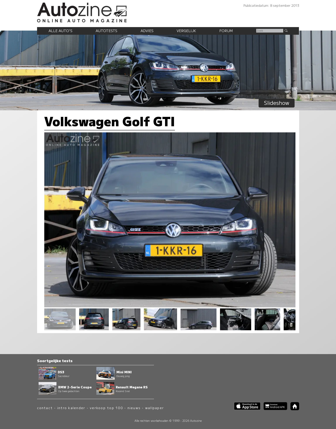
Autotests (106, 30)
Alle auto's (60, 30)
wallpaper (154, 407)
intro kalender (71, 407)
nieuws (134, 407)
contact (45, 407)
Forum (226, 30)
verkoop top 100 (106, 407)
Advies (147, 30)
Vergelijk (186, 30)
